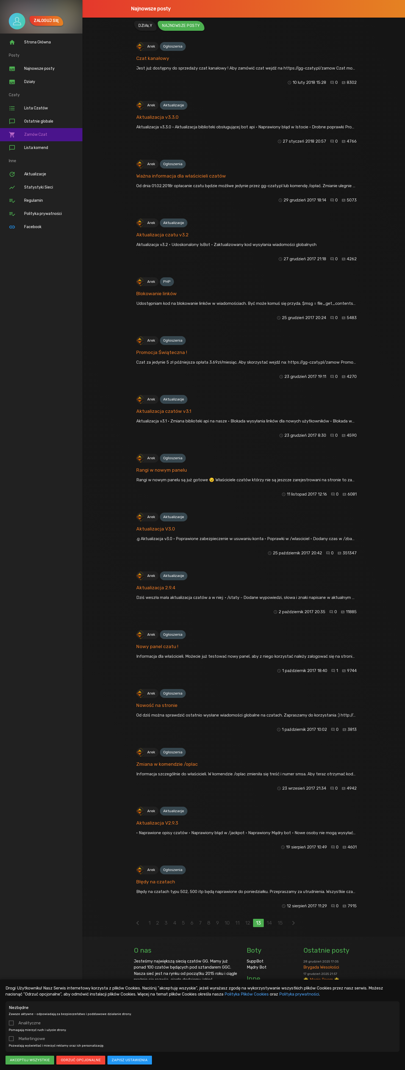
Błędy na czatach (155, 881)
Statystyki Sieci (31, 187)
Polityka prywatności (299, 994)
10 (227, 923)
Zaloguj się (46, 20)
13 (258, 923)
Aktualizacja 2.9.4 (155, 587)
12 (247, 923)
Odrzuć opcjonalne (81, 1060)
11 (237, 923)
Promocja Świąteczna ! (161, 352)
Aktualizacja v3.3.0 (157, 117)
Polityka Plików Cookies (246, 994)
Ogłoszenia (172, 46)
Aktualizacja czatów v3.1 (163, 411)
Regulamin (26, 200)
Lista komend (28, 147)
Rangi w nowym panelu (161, 470)
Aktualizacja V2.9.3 (157, 823)
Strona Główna (30, 42)
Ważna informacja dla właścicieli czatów (181, 176)
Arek (151, 46)
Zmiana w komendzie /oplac (167, 764)
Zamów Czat (28, 134)
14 (269, 923)
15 (280, 923)
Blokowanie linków (156, 293)
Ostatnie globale (31, 121)
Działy (22, 82)
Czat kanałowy (152, 58)
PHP (167, 282)
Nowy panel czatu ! (157, 646)
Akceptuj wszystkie (30, 1060)
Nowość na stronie (156, 705)
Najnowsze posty (151, 9)
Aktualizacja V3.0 (155, 529)
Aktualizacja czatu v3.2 (162, 234)
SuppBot (255, 961)
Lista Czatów (28, 108)
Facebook (25, 227)
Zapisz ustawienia (130, 1060)
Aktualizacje (27, 174)
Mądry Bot (257, 967)
